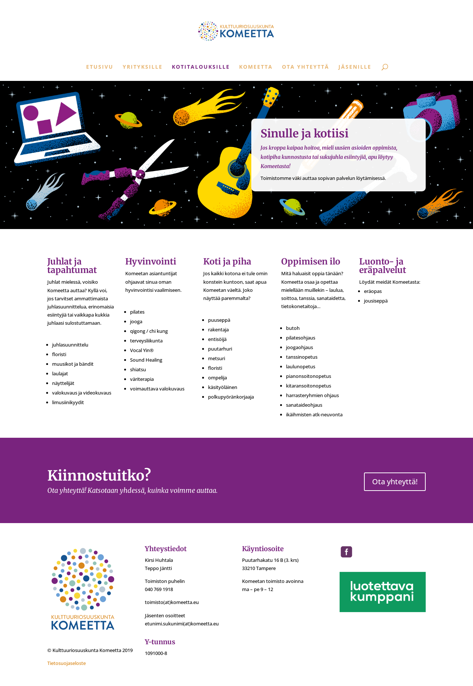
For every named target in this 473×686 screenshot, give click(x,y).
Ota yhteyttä (305, 67)
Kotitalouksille (201, 67)
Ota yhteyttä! (395, 482)
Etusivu (99, 67)
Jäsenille (354, 67)
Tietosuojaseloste (66, 663)
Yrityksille (143, 67)
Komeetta (256, 67)
